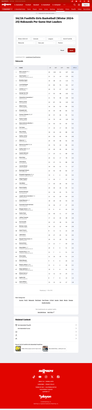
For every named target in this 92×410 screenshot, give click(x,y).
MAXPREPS (5, 1)
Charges (71, 300)
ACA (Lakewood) (23, 85)
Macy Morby (22, 131)
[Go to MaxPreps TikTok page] (34, 377)
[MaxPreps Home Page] (36, 13)
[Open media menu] (79, 5)
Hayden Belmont (23, 153)
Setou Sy (21, 140)
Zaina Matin (22, 247)
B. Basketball (45, 5)
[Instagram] (80, 1)
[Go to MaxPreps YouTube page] (40, 377)
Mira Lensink (22, 71)
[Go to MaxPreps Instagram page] (46, 377)
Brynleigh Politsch (24, 170)
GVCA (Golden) (22, 73)
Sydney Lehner (23, 136)
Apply (71, 50)
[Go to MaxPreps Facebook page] (58, 377)
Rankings (52, 9)
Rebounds (31, 300)
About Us (41, 381)
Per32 (26, 300)
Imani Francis (22, 230)
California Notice (50, 387)
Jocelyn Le (22, 89)
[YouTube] (76, 1)
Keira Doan (22, 157)
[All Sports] (64, 5)
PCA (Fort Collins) (23, 81)
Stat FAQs (50, 312)
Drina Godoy (22, 256)
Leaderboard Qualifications (33, 57)
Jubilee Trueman (23, 217)
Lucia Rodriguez (23, 84)
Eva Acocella (22, 221)
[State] (38, 38)
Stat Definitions (42, 312)
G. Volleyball (57, 5)
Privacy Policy (50, 384)
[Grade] (46, 42)
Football (28, 5)
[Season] (23, 38)
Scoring (21, 300)
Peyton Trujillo (23, 119)
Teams (29, 9)
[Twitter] (84, 1)
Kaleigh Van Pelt (23, 93)
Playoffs (73, 9)
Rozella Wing (22, 251)
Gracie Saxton (23, 187)
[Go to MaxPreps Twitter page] (52, 377)
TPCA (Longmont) (23, 94)
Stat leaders (60, 9)
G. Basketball (18, 5)
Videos (79, 9)
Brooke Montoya (23, 191)
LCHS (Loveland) (23, 133)
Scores (46, 9)
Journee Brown (23, 166)
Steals (61, 300)
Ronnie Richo (22, 243)
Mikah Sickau (23, 106)
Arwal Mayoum (23, 200)
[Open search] (74, 5)
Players (35, 9)
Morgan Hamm (23, 209)
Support (46, 391)
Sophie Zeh (22, 277)
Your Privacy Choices (46, 389)
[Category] (26, 42)
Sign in (86, 5)
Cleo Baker (22, 183)
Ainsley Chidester (24, 114)
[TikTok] (72, 1)
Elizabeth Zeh (23, 110)
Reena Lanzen (23, 101)
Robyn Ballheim (23, 269)
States (40, 9)
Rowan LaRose (23, 264)
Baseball (36, 5)
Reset (62, 50)
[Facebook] (88, 1)
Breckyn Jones (23, 226)
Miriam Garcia (23, 273)
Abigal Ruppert (23, 179)
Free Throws (45, 300)
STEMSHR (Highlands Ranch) (26, 77)
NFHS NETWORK (20, 1)
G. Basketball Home (20, 9)
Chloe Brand (22, 161)
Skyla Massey (23, 260)
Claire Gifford (22, 282)
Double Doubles (46, 303)
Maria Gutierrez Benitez (25, 123)
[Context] (68, 38)
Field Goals (38, 300)
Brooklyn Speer (23, 80)
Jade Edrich (22, 234)
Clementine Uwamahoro (25, 97)
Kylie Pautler (22, 76)
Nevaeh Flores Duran (24, 239)
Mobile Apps (50, 381)
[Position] (66, 42)
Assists (56, 300)
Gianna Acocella (23, 144)
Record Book (86, 9)
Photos (67, 9)
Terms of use (40, 387)
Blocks (66, 300)
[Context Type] (53, 38)
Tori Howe (22, 127)
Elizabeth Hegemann (24, 174)
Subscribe (41, 384)
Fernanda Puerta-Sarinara (26, 204)
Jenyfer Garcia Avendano (26, 196)
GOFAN (12, 1)
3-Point (52, 300)
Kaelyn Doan (22, 213)
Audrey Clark (22, 149)
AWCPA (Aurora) (23, 98)
